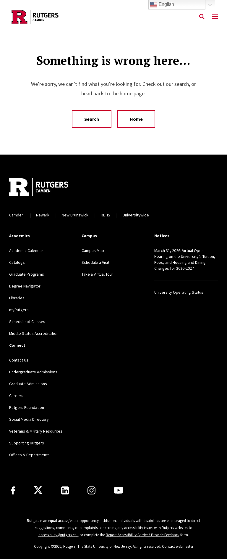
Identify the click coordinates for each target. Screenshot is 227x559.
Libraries (17, 298)
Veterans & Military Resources (35, 431)
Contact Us (18, 360)
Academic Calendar (26, 250)
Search (91, 119)
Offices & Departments (29, 454)
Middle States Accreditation (34, 333)
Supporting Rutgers (26, 443)
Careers (16, 395)
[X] (38, 490)
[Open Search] (201, 16)
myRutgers (19, 309)
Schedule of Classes (27, 321)
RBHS (105, 215)
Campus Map (93, 250)
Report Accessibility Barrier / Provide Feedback (142, 534)
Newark (42, 215)
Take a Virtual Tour (97, 274)
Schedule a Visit (95, 262)
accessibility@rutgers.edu (58, 534)
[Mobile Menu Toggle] (214, 16)
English (162, 4)
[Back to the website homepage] (35, 17)
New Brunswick (75, 215)
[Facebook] (13, 490)
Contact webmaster (177, 546)
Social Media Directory (29, 419)
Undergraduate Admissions (33, 372)
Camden (16, 215)
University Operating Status (178, 292)
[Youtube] (118, 490)
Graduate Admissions (28, 383)
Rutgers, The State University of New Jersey (97, 546)
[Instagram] (91, 490)
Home (136, 119)
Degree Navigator (24, 286)
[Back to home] (48, 187)
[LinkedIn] (65, 490)
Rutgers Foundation (26, 407)
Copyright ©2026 (47, 546)
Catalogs (17, 262)
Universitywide (136, 215)
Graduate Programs (26, 274)
